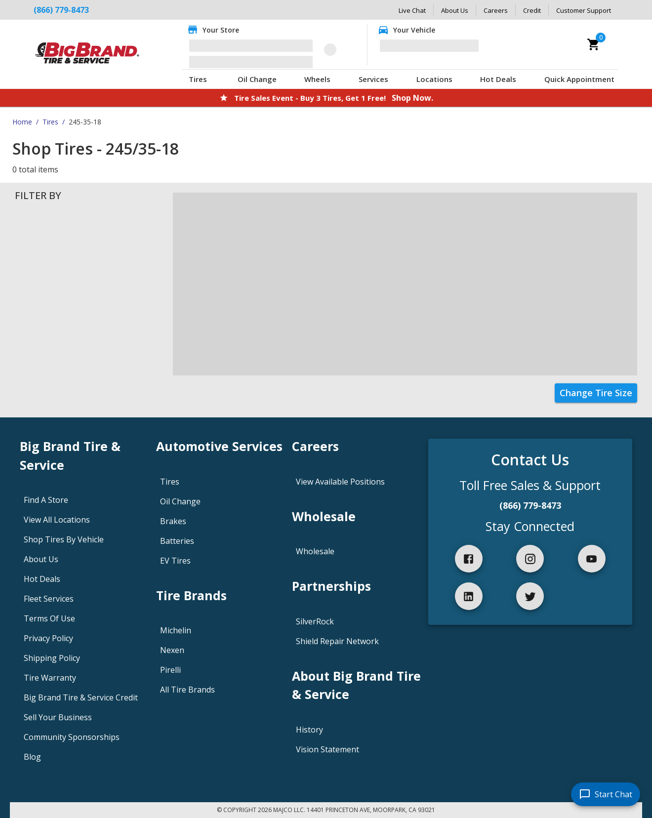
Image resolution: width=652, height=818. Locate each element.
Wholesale (315, 551)
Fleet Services (49, 598)
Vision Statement (327, 749)
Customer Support (583, 10)
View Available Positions (340, 481)
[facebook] (469, 559)
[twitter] (530, 596)
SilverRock (315, 621)
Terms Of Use (49, 618)
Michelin (175, 630)
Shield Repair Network (337, 641)
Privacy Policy (48, 638)
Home (22, 121)
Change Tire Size (596, 393)
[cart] (594, 44)
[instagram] (530, 559)
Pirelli (170, 669)
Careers (496, 10)
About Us (454, 10)
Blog (32, 756)
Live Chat (412, 10)
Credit (532, 10)
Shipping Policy (52, 658)
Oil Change (257, 79)
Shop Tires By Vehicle (64, 539)
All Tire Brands (187, 689)
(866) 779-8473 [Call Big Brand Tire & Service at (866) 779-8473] (61, 9)
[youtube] (592, 559)
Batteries (177, 540)
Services (373, 79)
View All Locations (57, 519)
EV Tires (175, 560)
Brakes (173, 521)
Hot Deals (498, 79)
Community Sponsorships (72, 737)
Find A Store (46, 499)
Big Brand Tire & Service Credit (81, 697)
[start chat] (605, 794)
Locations (434, 79)
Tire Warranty (50, 677)
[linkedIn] (469, 596)
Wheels (317, 79)
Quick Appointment (579, 79)
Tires (198, 79)
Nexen (172, 650)
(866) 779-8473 (530, 505)
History (309, 729)
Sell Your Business (58, 717)
